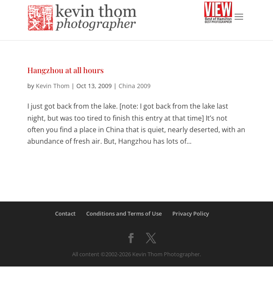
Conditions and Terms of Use (124, 213)
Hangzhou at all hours (65, 70)
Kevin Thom (53, 86)
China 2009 (135, 86)
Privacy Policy (190, 213)
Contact (65, 213)
